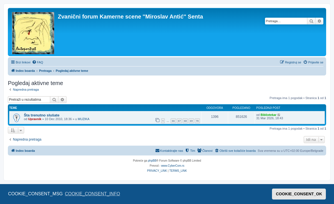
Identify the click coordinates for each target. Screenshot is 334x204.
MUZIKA (84, 119)
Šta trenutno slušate (42, 115)
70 (197, 121)
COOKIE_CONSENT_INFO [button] (92, 193)
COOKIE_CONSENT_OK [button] (299, 194)
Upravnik (34, 119)
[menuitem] (37, 62)
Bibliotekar (268, 114)
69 (191, 121)
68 (185, 121)
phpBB (152, 160)
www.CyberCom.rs (172, 165)
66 (173, 121)
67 (179, 121)
